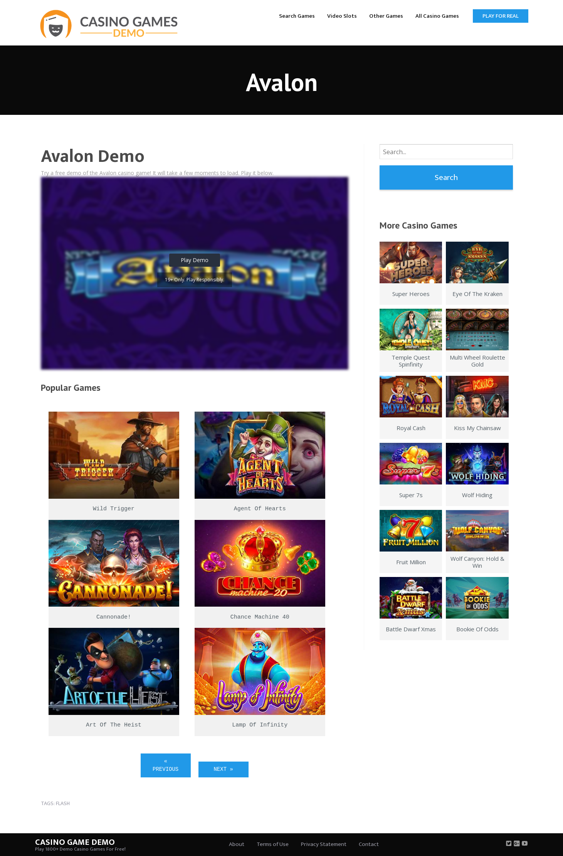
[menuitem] (297, 15)
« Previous (165, 765)
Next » (223, 769)
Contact (369, 844)
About (236, 844)
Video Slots (342, 16)
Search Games (297, 16)
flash (63, 803)
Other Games (386, 16)
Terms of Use (273, 844)
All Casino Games (437, 16)
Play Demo (194, 260)
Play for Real (500, 16)
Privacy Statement (323, 844)
